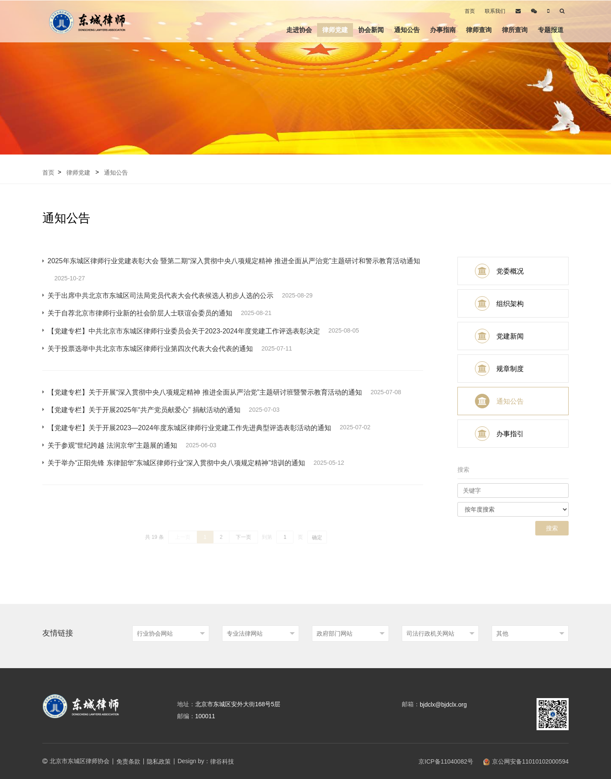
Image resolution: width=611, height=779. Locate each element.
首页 (470, 11)
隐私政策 (159, 761)
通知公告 (407, 29)
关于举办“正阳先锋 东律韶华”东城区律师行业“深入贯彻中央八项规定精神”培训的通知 (176, 463)
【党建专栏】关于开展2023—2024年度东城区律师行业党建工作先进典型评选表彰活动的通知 (189, 427)
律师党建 (335, 29)
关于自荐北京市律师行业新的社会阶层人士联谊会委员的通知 (139, 313)
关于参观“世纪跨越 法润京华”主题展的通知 (112, 445)
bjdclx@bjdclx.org (443, 704)
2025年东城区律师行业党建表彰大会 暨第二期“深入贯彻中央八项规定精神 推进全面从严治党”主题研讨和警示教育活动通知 (233, 261)
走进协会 (299, 29)
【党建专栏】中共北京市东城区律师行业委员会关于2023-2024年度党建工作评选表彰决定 (183, 331)
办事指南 (443, 29)
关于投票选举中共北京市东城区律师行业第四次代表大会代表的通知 (150, 348)
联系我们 (495, 11)
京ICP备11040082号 (441, 761)
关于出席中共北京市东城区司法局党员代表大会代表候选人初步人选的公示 (160, 295)
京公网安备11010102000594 (526, 761)
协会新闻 (371, 29)
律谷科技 (222, 761)
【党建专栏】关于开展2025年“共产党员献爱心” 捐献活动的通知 (143, 409)
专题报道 (551, 29)
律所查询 (515, 29)
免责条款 (128, 761)
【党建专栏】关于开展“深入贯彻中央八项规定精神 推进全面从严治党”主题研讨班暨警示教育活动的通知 (204, 392)
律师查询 (479, 29)
